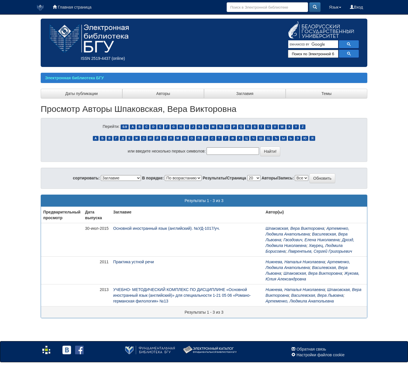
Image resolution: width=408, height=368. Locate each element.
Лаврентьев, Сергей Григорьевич (320, 251)
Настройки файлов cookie (321, 355)
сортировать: (86, 178)
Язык (335, 7)
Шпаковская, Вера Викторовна (295, 228)
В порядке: (153, 178)
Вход (356, 7)
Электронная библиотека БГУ (74, 78)
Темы (326, 93)
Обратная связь (311, 349)
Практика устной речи (133, 262)
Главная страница (72, 7)
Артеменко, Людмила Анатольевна (300, 301)
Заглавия (245, 93)
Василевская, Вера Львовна (317, 295)
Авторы (163, 93)
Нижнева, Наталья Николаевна (295, 262)
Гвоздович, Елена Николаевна (311, 240)
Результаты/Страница (224, 178)
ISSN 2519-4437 (96, 58)
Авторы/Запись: (278, 178)
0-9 (125, 126)
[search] (313, 44)
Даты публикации (81, 93)
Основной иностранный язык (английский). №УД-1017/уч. (166, 228)
